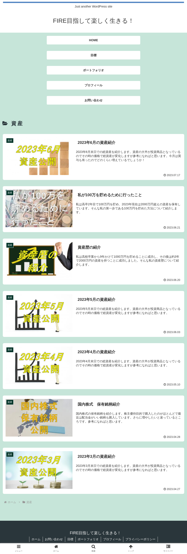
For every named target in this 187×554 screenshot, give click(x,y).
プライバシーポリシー (141, 539)
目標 (70, 539)
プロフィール (112, 539)
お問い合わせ (54, 539)
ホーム (35, 539)
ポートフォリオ (88, 539)
